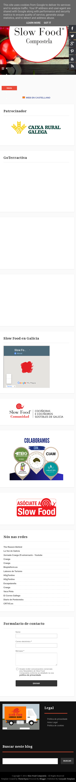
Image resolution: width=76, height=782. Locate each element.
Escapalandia (9, 583)
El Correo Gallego (11, 595)
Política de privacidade (57, 719)
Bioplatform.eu (10, 567)
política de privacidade (30, 675)
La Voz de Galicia (11, 551)
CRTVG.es (8, 603)
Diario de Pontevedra (13, 599)
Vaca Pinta (8, 591)
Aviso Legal (52, 722)
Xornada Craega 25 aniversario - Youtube (22, 555)
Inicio (9, 88)
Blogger (43, 779)
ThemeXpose (23, 779)
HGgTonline (9, 575)
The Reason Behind (12, 547)
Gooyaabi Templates (67, 779)
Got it (47, 22)
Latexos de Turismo (12, 571)
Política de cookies (55, 725)
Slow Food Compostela (37, 776)
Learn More (33, 22)
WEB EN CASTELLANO (36, 97)
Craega (6, 559)
